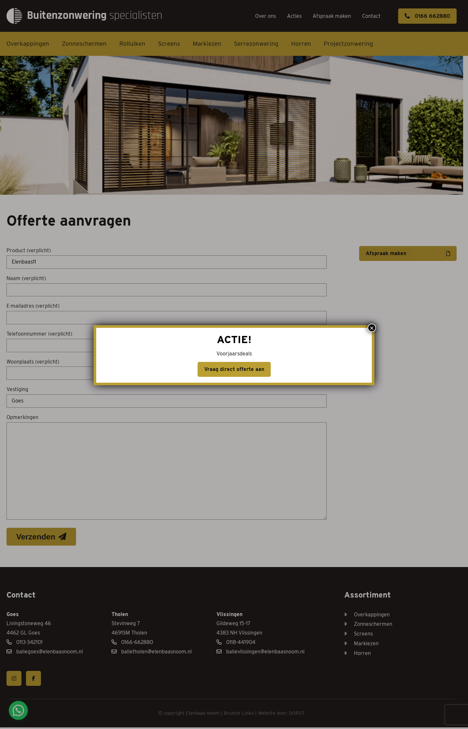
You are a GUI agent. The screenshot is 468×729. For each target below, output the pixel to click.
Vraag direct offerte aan (234, 148)
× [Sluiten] (372, 107)
